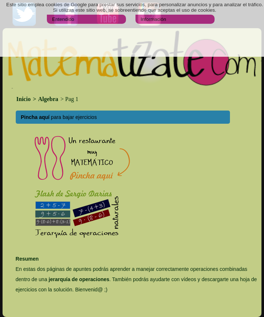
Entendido (63, 19)
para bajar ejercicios (59, 117)
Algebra (48, 99)
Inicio (24, 99)
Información (153, 19)
